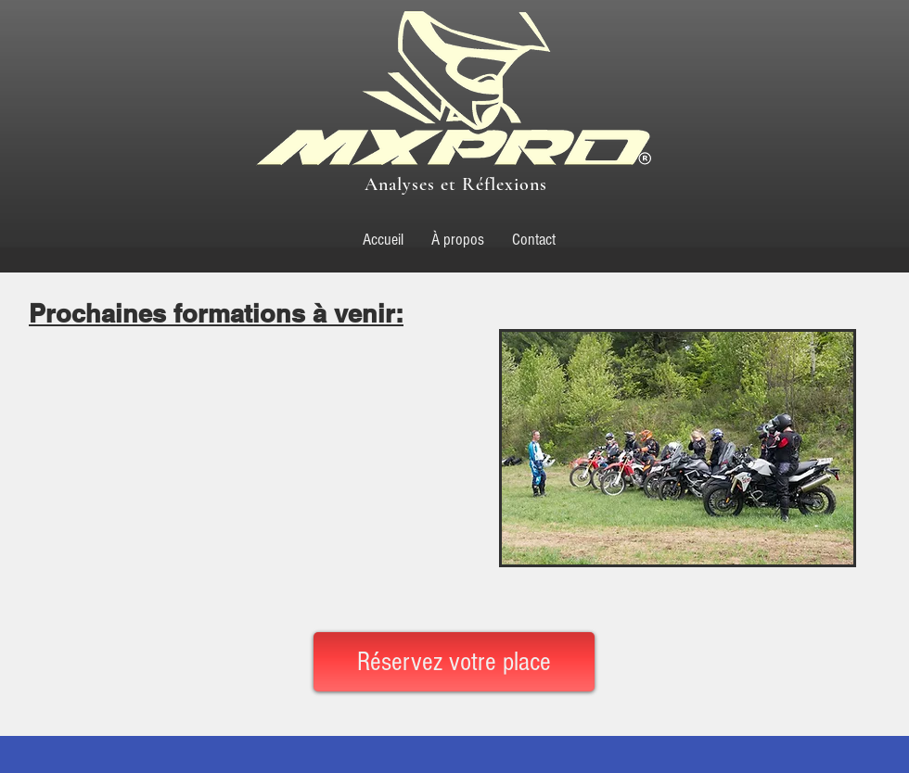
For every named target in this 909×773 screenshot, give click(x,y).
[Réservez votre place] (454, 661)
